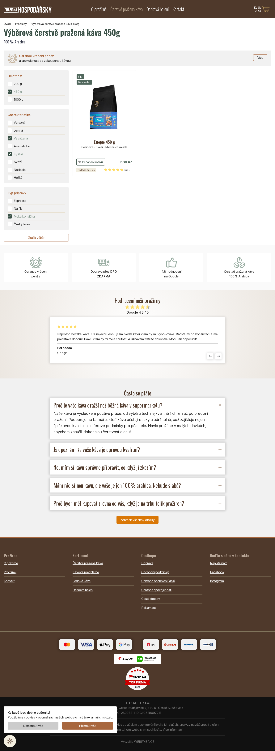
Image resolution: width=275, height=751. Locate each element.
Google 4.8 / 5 (137, 312)
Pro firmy (10, 572)
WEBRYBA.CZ (144, 742)
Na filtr (18, 208)
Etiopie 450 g (104, 142)
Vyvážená (21, 138)
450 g (18, 92)
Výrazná (19, 123)
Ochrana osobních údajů (158, 581)
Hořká (18, 177)
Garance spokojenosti (156, 590)
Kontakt (178, 9)
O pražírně (99, 9)
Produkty (21, 23)
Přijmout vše (87, 726)
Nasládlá (20, 170)
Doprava (147, 563)
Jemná (18, 130)
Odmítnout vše (33, 726)
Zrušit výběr (36, 238)
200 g (18, 84)
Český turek (22, 224)
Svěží (18, 162)
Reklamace (149, 608)
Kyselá (18, 154)
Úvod (7, 23)
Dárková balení (157, 9)
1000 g (18, 99)
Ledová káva (82, 581)
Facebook (217, 572)
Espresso (20, 201)
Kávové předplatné (86, 572)
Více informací (172, 729)
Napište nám (218, 563)
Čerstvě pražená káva (126, 9)
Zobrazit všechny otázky (137, 520)
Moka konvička (24, 216)
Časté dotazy (150, 599)
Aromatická (22, 146)
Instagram (217, 581)
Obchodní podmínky (155, 572)
